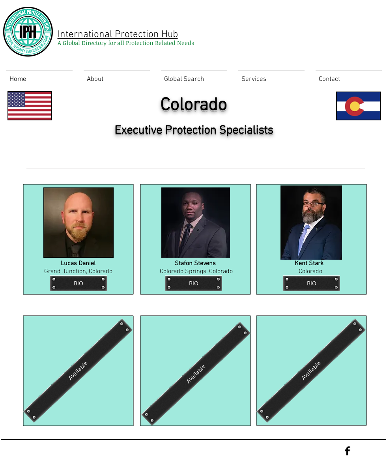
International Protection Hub (118, 35)
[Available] (195, 374)
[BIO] (78, 283)
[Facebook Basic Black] (347, 450)
